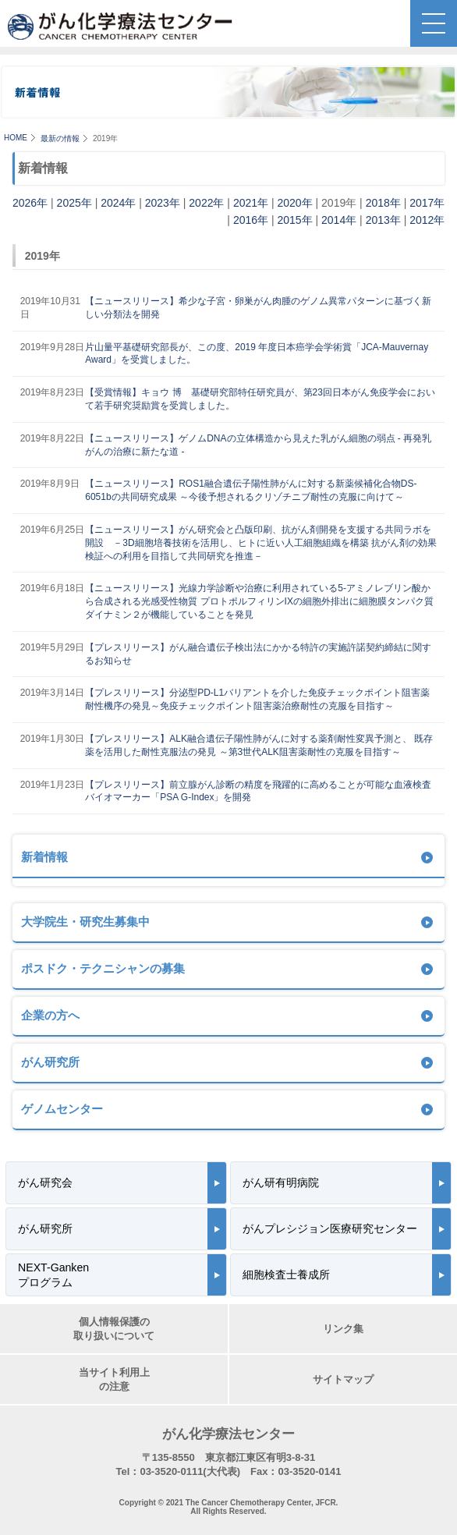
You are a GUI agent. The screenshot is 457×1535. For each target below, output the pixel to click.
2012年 (427, 220)
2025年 (74, 203)
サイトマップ (343, 1379)
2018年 (383, 203)
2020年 (294, 203)
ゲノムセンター (62, 1108)
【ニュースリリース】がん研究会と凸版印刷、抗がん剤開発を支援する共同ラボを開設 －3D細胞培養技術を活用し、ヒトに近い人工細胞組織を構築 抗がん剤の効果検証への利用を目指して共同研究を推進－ (261, 543)
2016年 (250, 220)
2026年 (30, 203)
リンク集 (343, 1329)
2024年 (118, 203)
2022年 (206, 203)
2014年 (338, 220)
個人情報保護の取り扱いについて (113, 1329)
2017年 (427, 203)
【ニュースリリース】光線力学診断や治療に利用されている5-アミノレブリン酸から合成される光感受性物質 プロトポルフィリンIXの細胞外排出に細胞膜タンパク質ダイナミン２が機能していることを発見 (259, 601)
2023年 (162, 203)
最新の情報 (60, 138)
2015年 (294, 220)
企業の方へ (50, 1015)
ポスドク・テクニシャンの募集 (103, 968)
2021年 (250, 203)
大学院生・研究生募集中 (85, 921)
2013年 (383, 220)
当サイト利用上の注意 (114, 1379)
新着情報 (44, 856)
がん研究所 (50, 1062)
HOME (15, 137)
